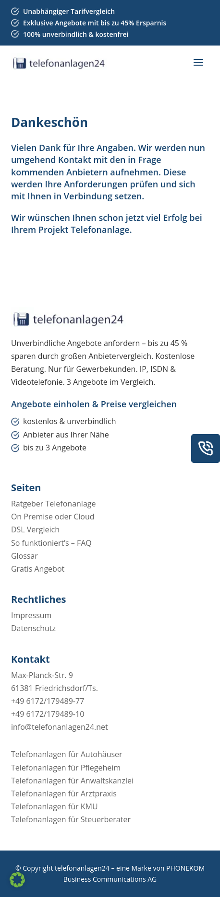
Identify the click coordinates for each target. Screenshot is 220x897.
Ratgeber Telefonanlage (53, 503)
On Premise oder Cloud (53, 516)
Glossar (24, 556)
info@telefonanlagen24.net (59, 727)
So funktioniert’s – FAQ (51, 543)
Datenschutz (33, 628)
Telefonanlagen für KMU (54, 806)
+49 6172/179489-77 (47, 701)
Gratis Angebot (37, 569)
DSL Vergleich (35, 529)
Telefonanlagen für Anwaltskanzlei (72, 780)
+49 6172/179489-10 (47, 714)
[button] (17, 879)
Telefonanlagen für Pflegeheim (66, 767)
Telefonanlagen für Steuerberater (71, 819)
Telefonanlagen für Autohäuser (66, 754)
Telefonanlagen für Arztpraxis (64, 793)
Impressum (31, 615)
